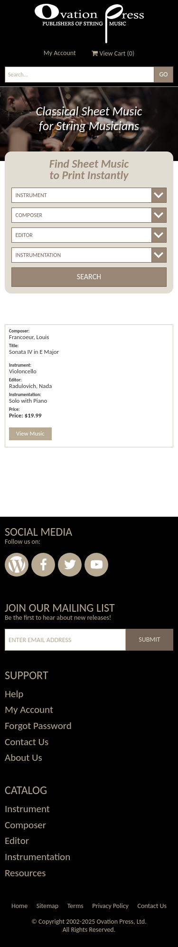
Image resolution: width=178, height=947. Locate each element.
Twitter (70, 565)
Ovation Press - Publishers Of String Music (89, 23)
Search (89, 276)
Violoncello (23, 371)
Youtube (96, 565)
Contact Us (152, 906)
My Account (60, 53)
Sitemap (47, 906)
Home (19, 906)
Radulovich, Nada (30, 385)
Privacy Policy (110, 906)
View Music (30, 433)
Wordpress (16, 565)
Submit (149, 639)
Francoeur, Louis (29, 337)
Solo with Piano (28, 400)
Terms (75, 906)
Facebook (43, 565)
